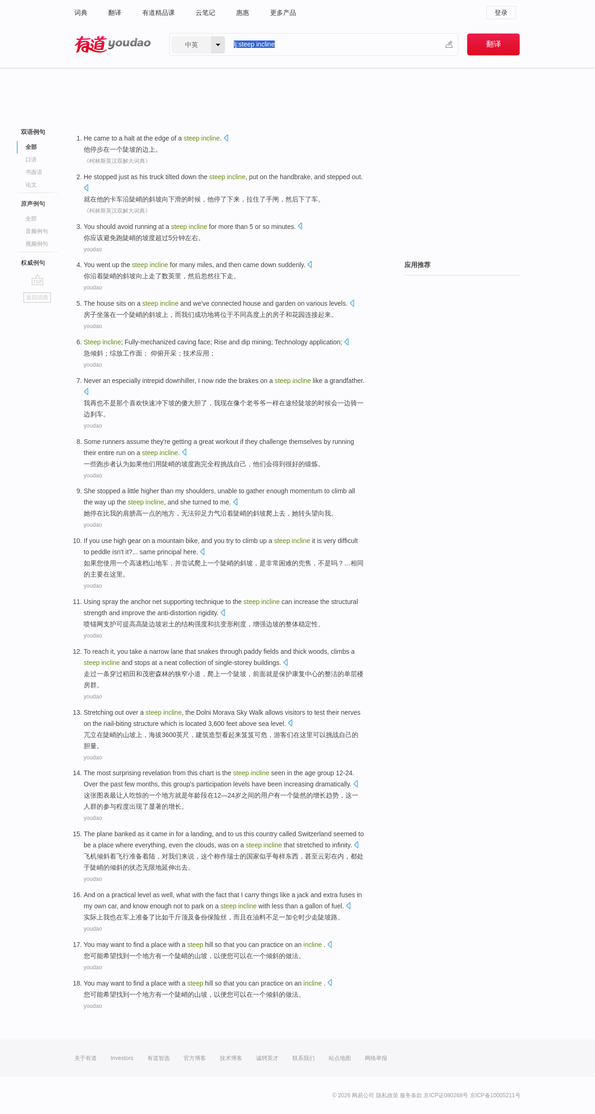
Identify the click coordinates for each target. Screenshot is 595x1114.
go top (37, 279)
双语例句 (33, 131)
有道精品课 (158, 12)
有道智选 (158, 1058)
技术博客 (231, 1058)
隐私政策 (387, 1095)
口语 (31, 159)
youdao (93, 249)
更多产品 (283, 12)
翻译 (114, 12)
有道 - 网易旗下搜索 (112, 44)
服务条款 (411, 1095)
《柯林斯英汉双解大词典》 (117, 161)
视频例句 (37, 244)
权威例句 (33, 262)
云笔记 (205, 12)
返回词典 (37, 297)
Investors (122, 1058)
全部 (31, 147)
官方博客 (195, 1058)
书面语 (34, 172)
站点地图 (340, 1058)
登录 (501, 12)
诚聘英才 (267, 1058)
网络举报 (376, 1058)
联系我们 (303, 1058)
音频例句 (37, 231)
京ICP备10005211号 (495, 1095)
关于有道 (85, 1058)
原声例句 (33, 203)
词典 (80, 12)
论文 (31, 184)
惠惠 (242, 12)
